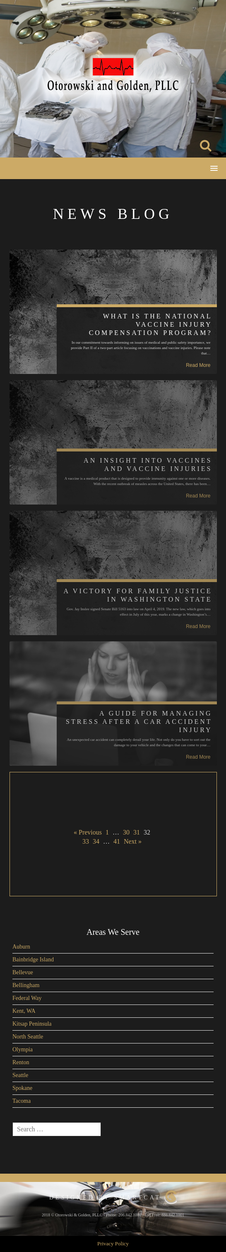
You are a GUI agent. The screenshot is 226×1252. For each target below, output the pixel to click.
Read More (198, 365)
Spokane (22, 1088)
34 (96, 841)
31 (136, 832)
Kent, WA (24, 1011)
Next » (133, 841)
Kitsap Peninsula (32, 1024)
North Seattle (27, 1037)
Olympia (22, 1049)
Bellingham (25, 985)
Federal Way (27, 998)
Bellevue (22, 972)
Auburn (21, 947)
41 (116, 841)
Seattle (20, 1075)
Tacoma (21, 1101)
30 (126, 832)
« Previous (88, 832)
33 (85, 841)
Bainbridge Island (33, 959)
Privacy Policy (113, 1243)
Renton (20, 1062)
